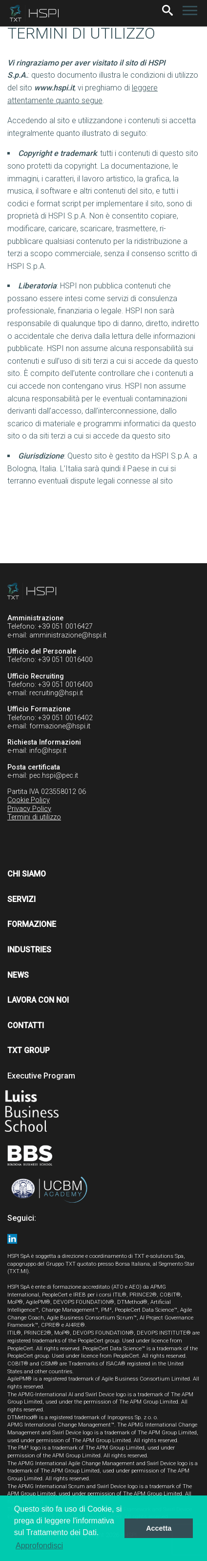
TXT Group (28, 1050)
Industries (29, 949)
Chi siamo (26, 874)
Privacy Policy (29, 809)
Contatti (25, 1025)
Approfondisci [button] (39, 1545)
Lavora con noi (38, 1000)
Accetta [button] (158, 1528)
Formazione (31, 924)
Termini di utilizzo (34, 817)
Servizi (21, 899)
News (18, 975)
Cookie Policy (28, 800)
